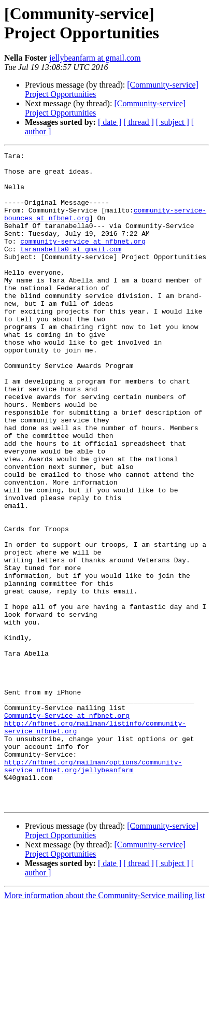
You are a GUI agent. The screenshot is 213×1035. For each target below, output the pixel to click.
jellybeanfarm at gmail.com (94, 57)
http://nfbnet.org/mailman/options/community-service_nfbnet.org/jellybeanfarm (93, 889)
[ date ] (109, 122)
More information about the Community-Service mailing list (104, 1026)
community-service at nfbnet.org (83, 259)
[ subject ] (172, 122)
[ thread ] (138, 122)
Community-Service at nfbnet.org (67, 828)
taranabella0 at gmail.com (70, 269)
